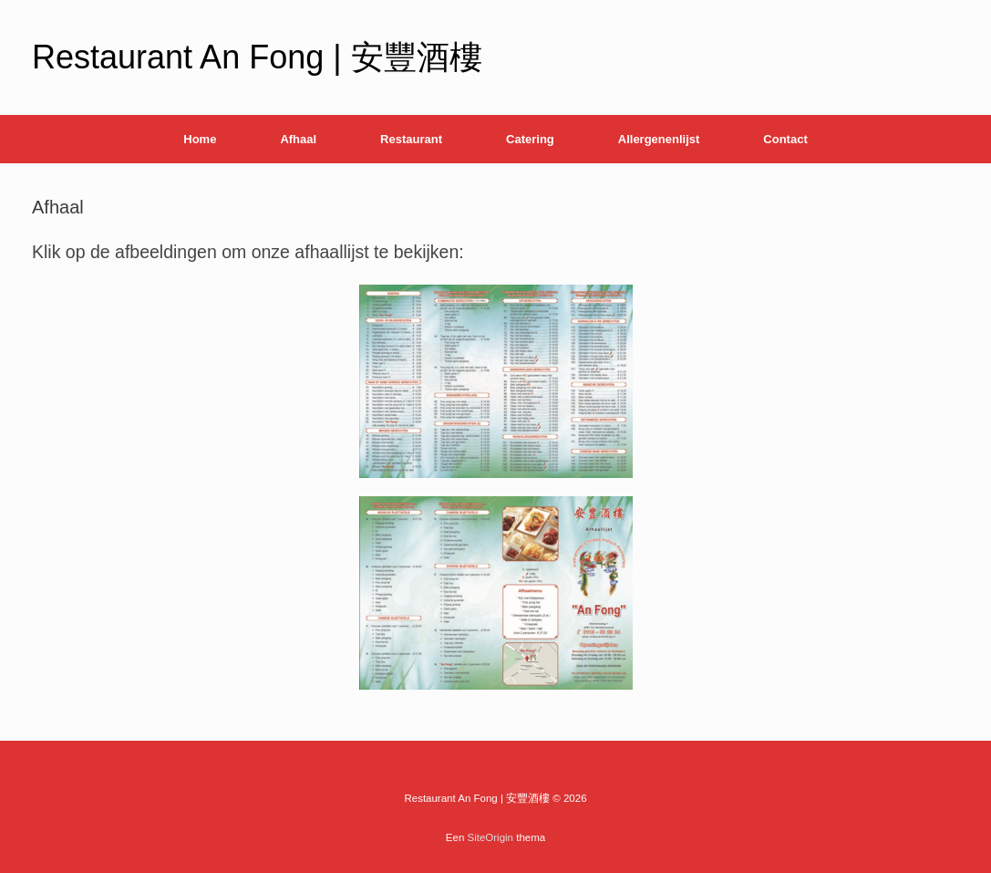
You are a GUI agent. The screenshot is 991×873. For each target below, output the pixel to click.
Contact (785, 139)
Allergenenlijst (659, 139)
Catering (530, 139)
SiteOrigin (491, 837)
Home (199, 139)
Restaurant (411, 139)
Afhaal (298, 139)
